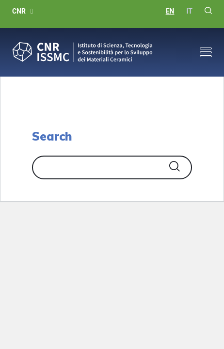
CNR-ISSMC (82, 52)
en (170, 11)
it (189, 11)
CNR (19, 11)
